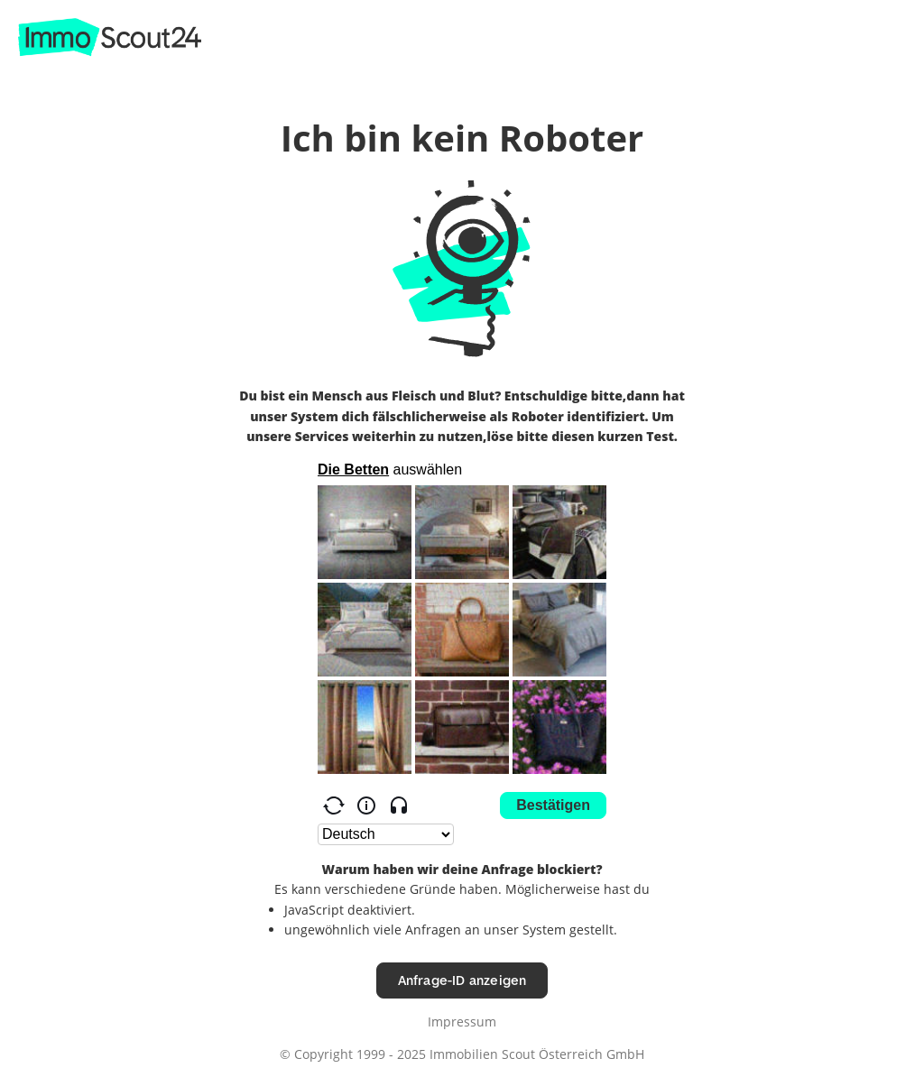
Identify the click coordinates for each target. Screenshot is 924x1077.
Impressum (462, 1021)
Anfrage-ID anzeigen (462, 980)
